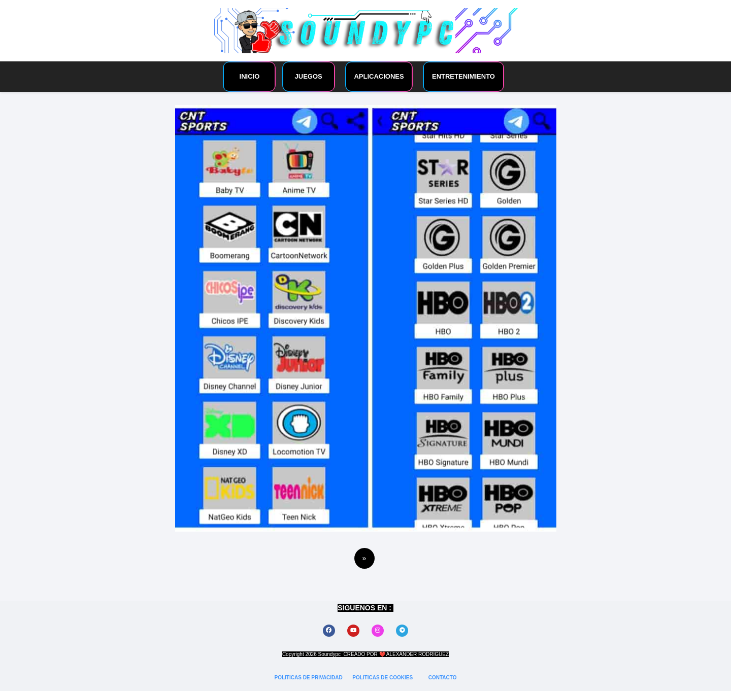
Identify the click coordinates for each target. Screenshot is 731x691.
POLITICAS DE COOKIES (383, 677)
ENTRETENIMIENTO (463, 76)
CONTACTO (442, 677)
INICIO (250, 76)
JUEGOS (308, 76)
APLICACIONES (379, 76)
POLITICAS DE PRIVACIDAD (309, 677)
